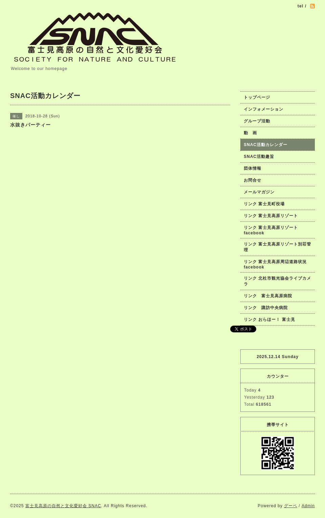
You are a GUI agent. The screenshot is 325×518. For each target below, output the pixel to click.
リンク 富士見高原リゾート (271, 215)
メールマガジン (259, 192)
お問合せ (252, 180)
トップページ (257, 97)
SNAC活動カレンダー (265, 144)
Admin (308, 505)
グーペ (290, 505)
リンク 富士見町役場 (264, 204)
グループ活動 (257, 121)
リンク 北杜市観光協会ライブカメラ (277, 281)
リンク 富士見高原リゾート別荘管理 (277, 247)
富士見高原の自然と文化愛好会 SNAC (63, 505)
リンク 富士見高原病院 (268, 295)
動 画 (252, 133)
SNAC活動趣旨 (259, 156)
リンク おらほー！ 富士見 (269, 319)
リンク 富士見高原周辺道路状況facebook (275, 264)
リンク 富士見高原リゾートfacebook (271, 230)
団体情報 (252, 168)
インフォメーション (263, 109)
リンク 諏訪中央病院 (266, 307)
